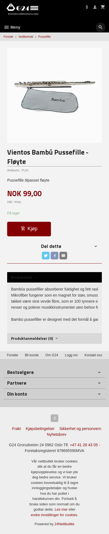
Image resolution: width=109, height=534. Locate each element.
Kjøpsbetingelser (40, 428)
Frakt (16, 428)
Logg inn (71, 355)
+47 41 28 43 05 (84, 445)
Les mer (62, 509)
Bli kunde (32, 355)
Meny (12, 27)
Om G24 (51, 355)
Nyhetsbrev (56, 434)
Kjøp (29, 228)
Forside (8, 36)
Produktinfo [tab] (21, 277)
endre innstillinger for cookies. (54, 515)
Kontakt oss (93, 355)
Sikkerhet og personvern (80, 428)
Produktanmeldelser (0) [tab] (32, 338)
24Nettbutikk (64, 524)
